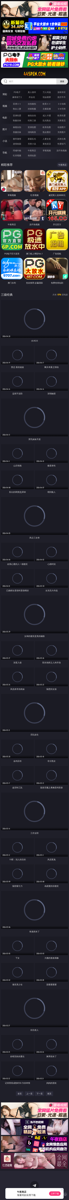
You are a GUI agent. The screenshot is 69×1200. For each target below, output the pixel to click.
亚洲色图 (32, 127)
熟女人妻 (17, 108)
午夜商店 (32, 150)
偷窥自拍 (17, 127)
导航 (4, 152)
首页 (20, 1093)
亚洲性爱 (17, 115)
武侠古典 (62, 138)
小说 (4, 141)
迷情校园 (17, 143)
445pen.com (34, 74)
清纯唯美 (32, 132)
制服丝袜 (17, 120)
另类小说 (32, 143)
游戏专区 (62, 92)
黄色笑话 (47, 143)
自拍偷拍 (32, 103)
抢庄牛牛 (62, 97)
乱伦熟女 (47, 120)
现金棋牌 (47, 97)
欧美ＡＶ (47, 103)
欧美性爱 (62, 115)
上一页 (29, 1093)
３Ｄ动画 (62, 103)
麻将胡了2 (17, 97)
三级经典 (7, 295)
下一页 (40, 1093)
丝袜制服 (32, 108)
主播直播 (47, 108)
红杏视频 (17, 155)
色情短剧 (32, 155)
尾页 (49, 1093)
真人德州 (32, 92)
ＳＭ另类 (62, 108)
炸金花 (32, 97)
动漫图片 (62, 127)
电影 (4, 117)
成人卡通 (47, 115)
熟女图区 (47, 132)
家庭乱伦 (32, 138)
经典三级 (32, 120)
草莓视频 (47, 150)
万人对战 (47, 92)
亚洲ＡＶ (17, 103)
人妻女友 (47, 138)
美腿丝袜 (17, 132)
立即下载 (55, 1193)
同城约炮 (17, 150)
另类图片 (62, 132)
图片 (4, 129)
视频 (4, 106)
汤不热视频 (61, 150)
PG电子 (17, 92)
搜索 (62, 81)
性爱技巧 (62, 143)
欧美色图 (47, 127)
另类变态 (62, 120)
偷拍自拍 (32, 115)
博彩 (4, 94)
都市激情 (17, 138)
